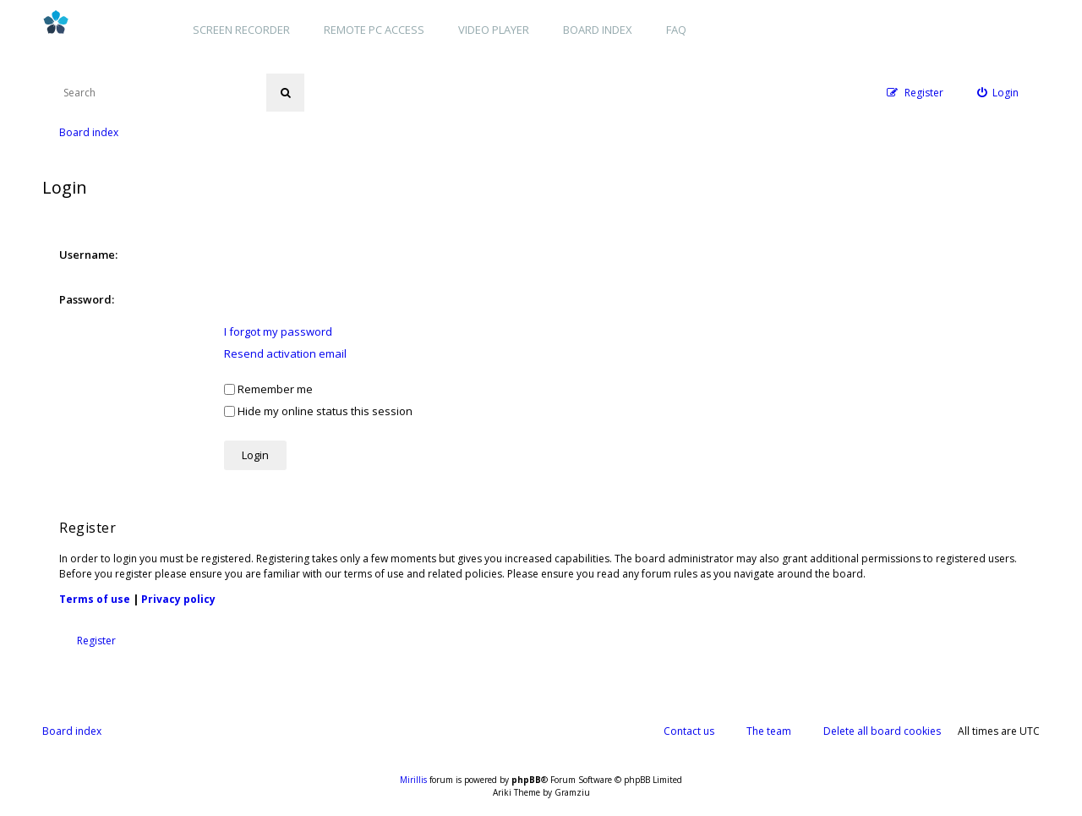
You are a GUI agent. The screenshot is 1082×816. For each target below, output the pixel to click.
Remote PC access (374, 29)
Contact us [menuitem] (689, 731)
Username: (88, 254)
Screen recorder (241, 29)
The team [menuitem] (768, 731)
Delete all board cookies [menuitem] (882, 731)
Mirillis (413, 780)
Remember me (268, 389)
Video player (493, 29)
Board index (597, 29)
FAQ (676, 29)
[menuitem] (998, 93)
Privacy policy (178, 599)
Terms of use (94, 599)
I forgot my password (278, 331)
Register (96, 640)
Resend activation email (285, 353)
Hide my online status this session (318, 411)
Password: (86, 299)
